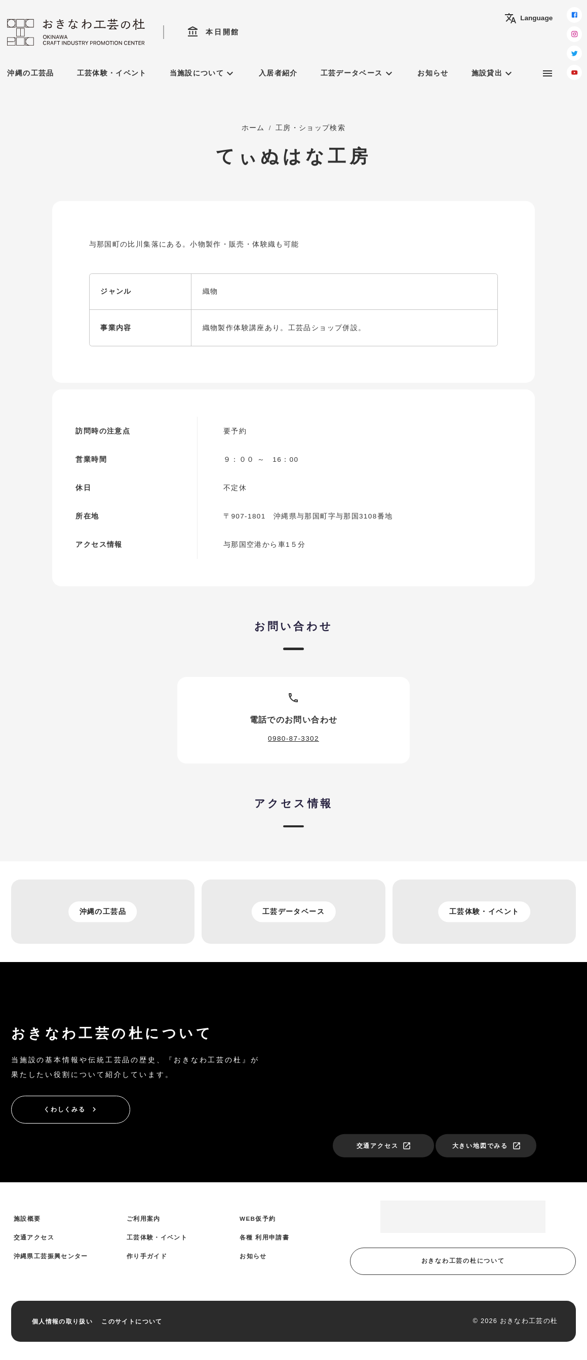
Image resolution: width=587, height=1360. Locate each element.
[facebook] (574, 14)
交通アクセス (384, 1145)
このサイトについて (131, 1321)
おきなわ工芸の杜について (463, 1260)
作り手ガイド (147, 1256)
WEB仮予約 (258, 1218)
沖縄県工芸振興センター (51, 1256)
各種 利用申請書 (264, 1237)
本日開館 (213, 32)
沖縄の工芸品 (30, 73)
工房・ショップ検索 (310, 128)
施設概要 (27, 1218)
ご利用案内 (144, 1218)
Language (528, 18)
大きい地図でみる (486, 1145)
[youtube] (574, 72)
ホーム (253, 128)
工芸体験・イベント (112, 73)
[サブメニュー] (547, 73)
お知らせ (432, 73)
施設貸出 (493, 73)
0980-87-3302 (293, 738)
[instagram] (574, 34)
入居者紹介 (278, 73)
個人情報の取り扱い (62, 1321)
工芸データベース (358, 73)
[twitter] (574, 53)
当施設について (203, 73)
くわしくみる (71, 1109)
